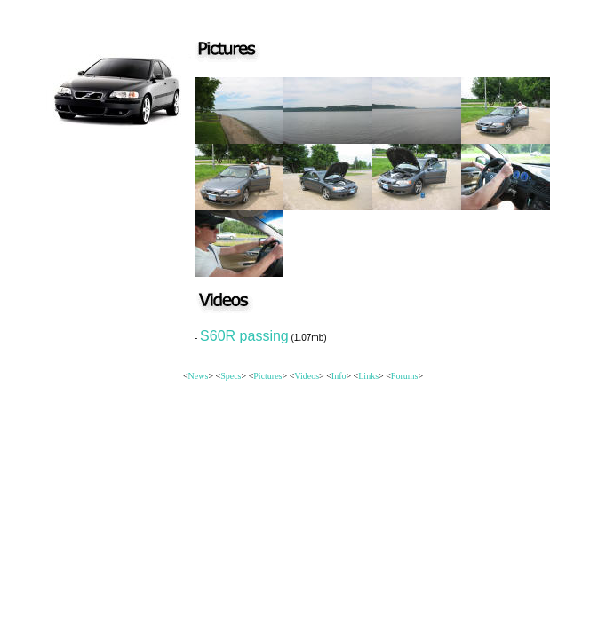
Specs (230, 376)
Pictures (267, 376)
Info (339, 376)
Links (368, 376)
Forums (405, 376)
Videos (306, 376)
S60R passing (244, 335)
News (198, 376)
